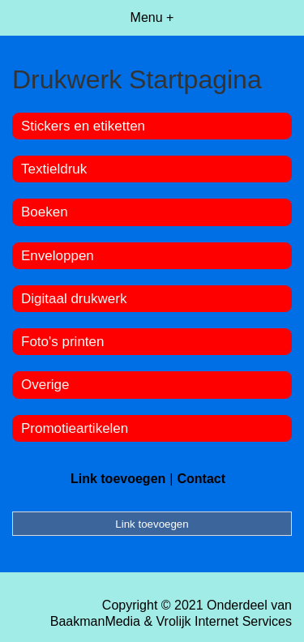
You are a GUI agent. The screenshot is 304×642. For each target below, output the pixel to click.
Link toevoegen (118, 479)
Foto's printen (62, 341)
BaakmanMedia (95, 621)
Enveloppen (57, 255)
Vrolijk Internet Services (224, 621)
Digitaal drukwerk (73, 298)
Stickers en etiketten (83, 126)
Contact (201, 479)
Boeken (44, 212)
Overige (45, 384)
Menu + (152, 17)
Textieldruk (54, 169)
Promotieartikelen (74, 428)
